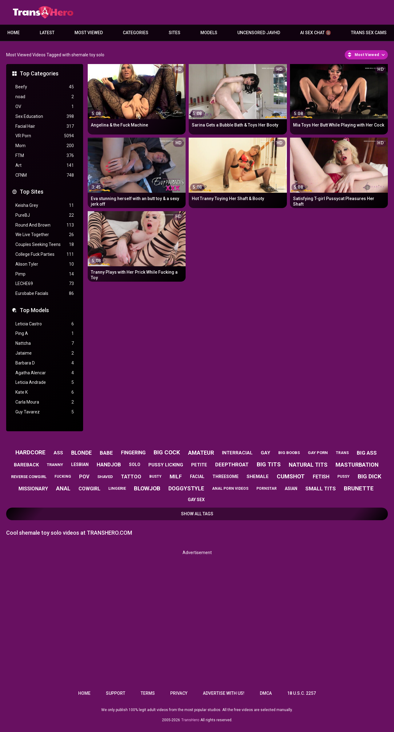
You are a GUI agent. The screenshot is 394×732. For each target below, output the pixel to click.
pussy (343, 476)
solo (134, 464)
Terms (148, 693)
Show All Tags (197, 513)
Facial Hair (44, 126)
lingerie (117, 488)
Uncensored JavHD (258, 32)
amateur (201, 452)
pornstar (266, 488)
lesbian (80, 464)
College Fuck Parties (44, 254)
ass (58, 453)
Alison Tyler (44, 264)
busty (155, 476)
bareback (26, 465)
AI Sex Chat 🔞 (315, 32)
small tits (320, 488)
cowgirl (89, 489)
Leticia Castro (44, 324)
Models (208, 32)
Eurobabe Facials (44, 293)
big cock (167, 452)
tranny (55, 464)
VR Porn (44, 136)
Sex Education (44, 116)
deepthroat (232, 464)
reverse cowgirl (28, 476)
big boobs (289, 452)
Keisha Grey (44, 205)
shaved (105, 476)
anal (63, 488)
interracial (237, 453)
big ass (367, 453)
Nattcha (44, 343)
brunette (359, 488)
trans (342, 453)
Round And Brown (44, 225)
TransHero (190, 720)
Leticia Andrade (44, 382)
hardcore (30, 452)
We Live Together (44, 234)
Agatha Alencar (44, 373)
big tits (269, 464)
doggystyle (186, 488)
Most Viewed (88, 32)
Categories (135, 32)
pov (84, 477)
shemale (258, 476)
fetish (321, 477)
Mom (44, 145)
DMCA (266, 693)
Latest (47, 32)
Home (13, 32)
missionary (33, 489)
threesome (225, 476)
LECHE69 (44, 283)
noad (44, 96)
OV (44, 106)
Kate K (44, 392)
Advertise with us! (223, 693)
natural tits (308, 464)
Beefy (44, 87)
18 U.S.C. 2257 (301, 693)
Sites (174, 32)
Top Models (34, 310)
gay (265, 453)
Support (115, 693)
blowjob (147, 488)
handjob (109, 464)
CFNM (44, 175)
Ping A (44, 333)
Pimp (44, 274)
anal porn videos (230, 488)
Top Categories (39, 73)
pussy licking (165, 465)
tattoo (131, 477)
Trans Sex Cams (369, 32)
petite (199, 465)
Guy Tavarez (44, 412)
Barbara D (44, 363)
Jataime (44, 353)
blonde (81, 452)
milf (176, 476)
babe (106, 453)
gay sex (196, 499)
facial (197, 476)
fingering (133, 453)
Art (44, 165)
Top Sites (31, 191)
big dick (369, 476)
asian (291, 488)
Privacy (178, 693)
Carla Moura (44, 402)
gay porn (318, 452)
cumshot (291, 476)
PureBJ (44, 215)
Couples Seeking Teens (44, 244)
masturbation (357, 464)
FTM (44, 155)
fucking (62, 476)
